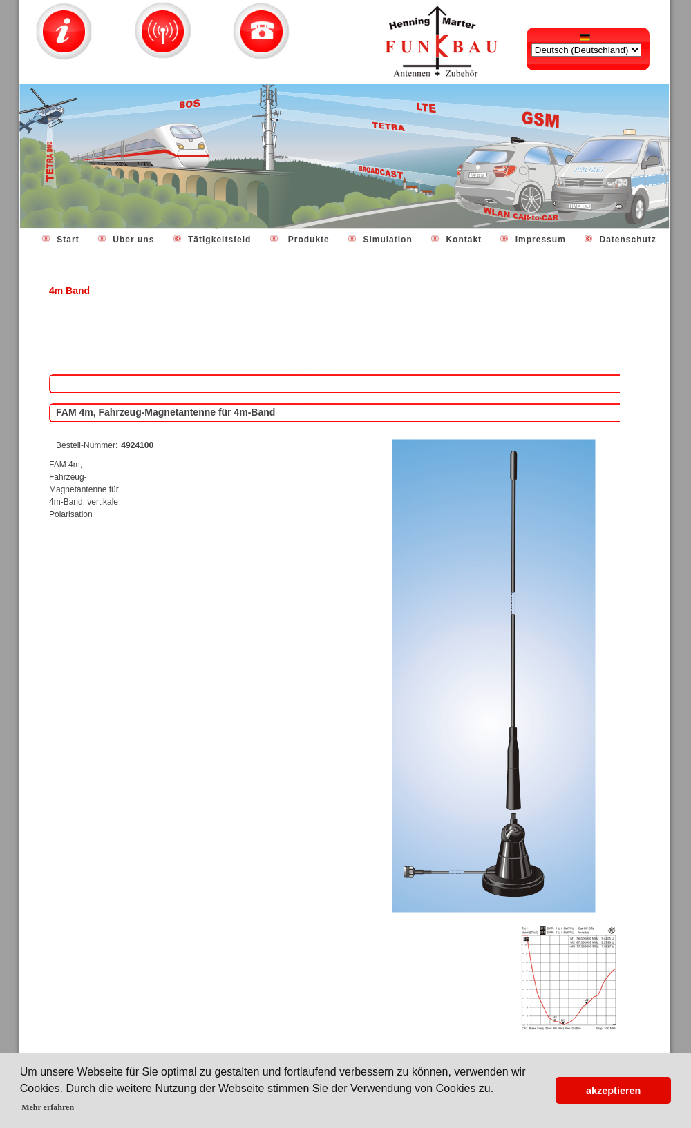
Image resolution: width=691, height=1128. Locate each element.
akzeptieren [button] (613, 1090)
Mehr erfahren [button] (47, 1107)
